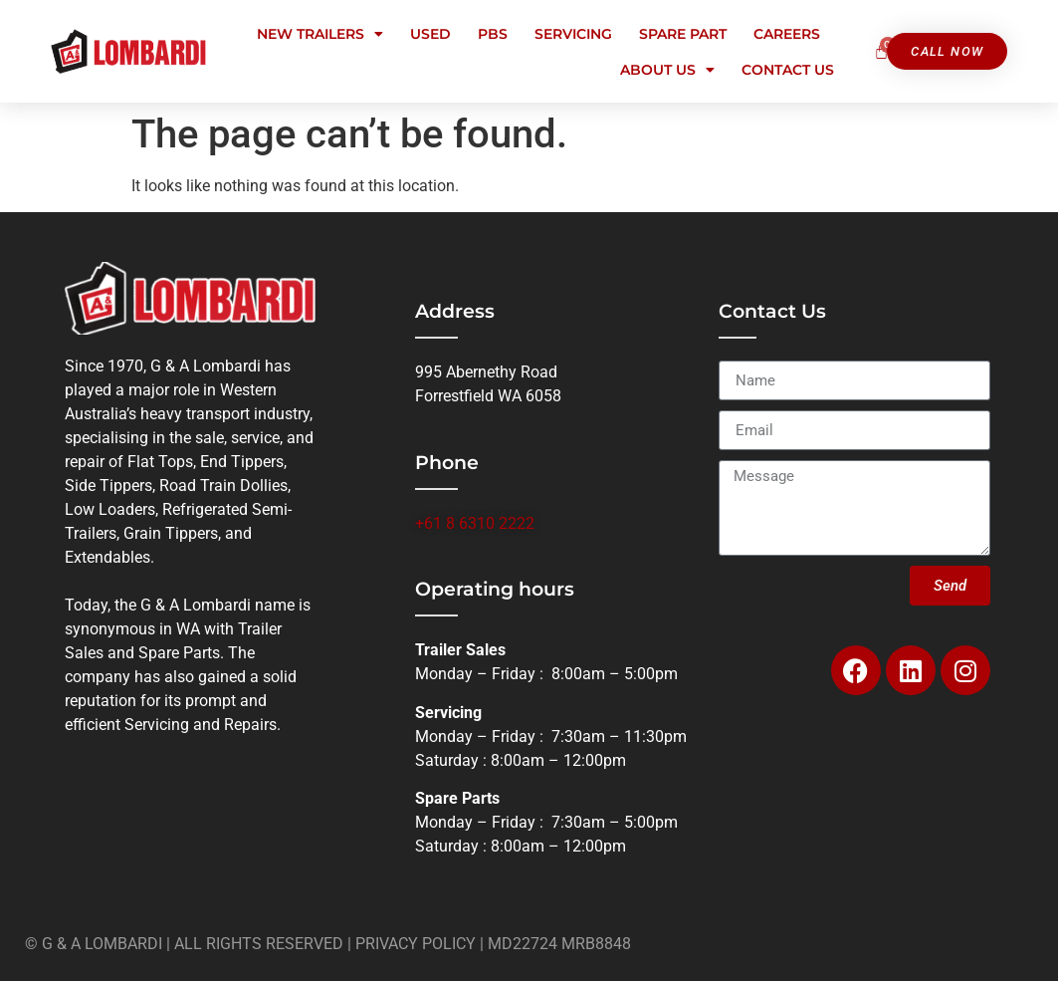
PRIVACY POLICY (415, 943)
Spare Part (683, 34)
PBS (493, 34)
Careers (786, 34)
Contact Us (787, 70)
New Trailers (320, 34)
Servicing (573, 34)
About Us (667, 70)
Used (430, 34)
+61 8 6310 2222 (474, 523)
